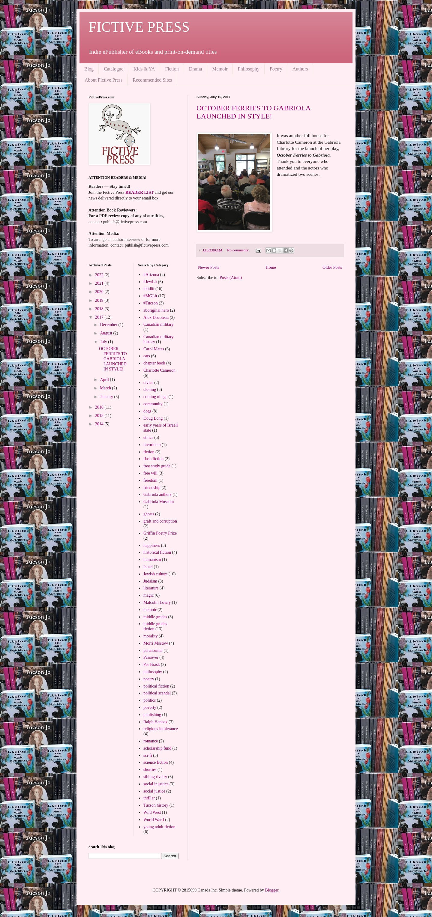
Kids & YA (144, 68)
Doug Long (153, 418)
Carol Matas (153, 349)
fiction (148, 452)
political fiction (156, 686)
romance (150, 741)
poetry (148, 679)
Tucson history (155, 805)
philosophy (152, 672)
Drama (195, 68)
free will (150, 473)
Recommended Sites (152, 79)
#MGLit (150, 296)
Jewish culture (155, 574)
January (107, 396)
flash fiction (153, 459)
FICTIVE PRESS (139, 27)
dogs (147, 411)
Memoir (220, 68)
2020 (100, 291)
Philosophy (249, 68)
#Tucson (150, 303)
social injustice (156, 784)
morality (150, 636)
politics (149, 700)
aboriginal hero (156, 310)
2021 (100, 283)
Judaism (150, 581)
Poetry (276, 68)
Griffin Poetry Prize (160, 533)
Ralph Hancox (155, 722)
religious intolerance (160, 729)
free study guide (156, 466)
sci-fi (147, 755)
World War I (153, 819)
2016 (100, 407)
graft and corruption (160, 521)
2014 (100, 424)
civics (148, 382)
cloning (149, 389)
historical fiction (157, 552)
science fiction (155, 762)
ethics (148, 437)
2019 (100, 300)
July (104, 342)
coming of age (155, 396)
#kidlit (148, 288)
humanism (152, 559)
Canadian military (158, 324)
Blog (89, 68)
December (109, 324)
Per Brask (151, 664)
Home (271, 267)
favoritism (152, 444)
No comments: (238, 250)
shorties (150, 769)
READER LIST (139, 192)
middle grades (155, 617)
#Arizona (151, 274)
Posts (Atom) (231, 277)
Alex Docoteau (156, 317)
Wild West (152, 812)
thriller (149, 798)
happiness (151, 545)
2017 (100, 317)
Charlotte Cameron (159, 370)
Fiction (171, 68)
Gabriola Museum (158, 501)
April (105, 379)
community (153, 404)
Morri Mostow (155, 643)
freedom (150, 480)
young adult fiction (159, 827)
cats (146, 356)
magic (148, 595)
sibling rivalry (155, 777)
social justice (154, 791)
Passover (150, 657)
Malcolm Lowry (157, 602)
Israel (148, 567)
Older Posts (332, 267)
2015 (100, 415)
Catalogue (113, 68)
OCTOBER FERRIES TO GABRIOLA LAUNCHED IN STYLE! (253, 112)
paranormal (153, 650)
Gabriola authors (157, 494)
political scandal (157, 693)
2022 (100, 275)
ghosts (148, 514)
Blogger (271, 890)
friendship (151, 487)
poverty (149, 707)
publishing (152, 714)
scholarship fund (157, 748)
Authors (300, 68)
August (106, 333)
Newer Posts (208, 267)
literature (151, 588)
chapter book (154, 363)
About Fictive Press (103, 79)
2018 (100, 309)
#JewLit (150, 282)
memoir (150, 609)
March (106, 388)
